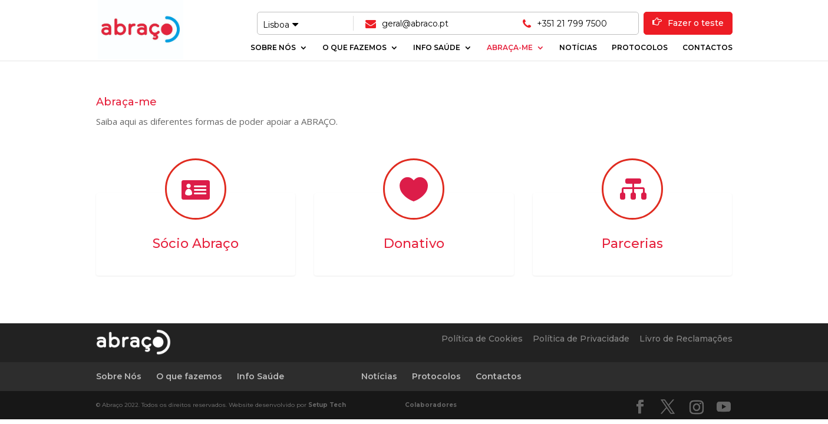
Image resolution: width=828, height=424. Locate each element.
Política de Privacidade (581, 338)
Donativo (414, 243)
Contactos (707, 48)
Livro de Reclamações (686, 338)
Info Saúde (436, 48)
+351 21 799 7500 (572, 23)
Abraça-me (510, 48)
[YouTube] (724, 407)
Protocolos (640, 48)
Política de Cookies (482, 338)
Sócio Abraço (196, 243)
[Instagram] (696, 407)
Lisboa (280, 24)
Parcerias (632, 243)
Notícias (578, 48)
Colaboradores (431, 405)
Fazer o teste (696, 23)
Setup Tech (327, 405)
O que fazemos (354, 48)
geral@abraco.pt (415, 23)
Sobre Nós (273, 48)
